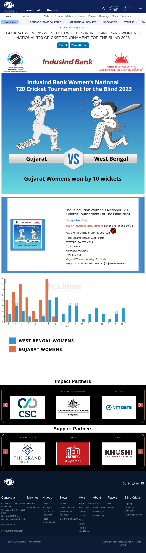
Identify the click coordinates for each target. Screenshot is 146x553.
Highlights (47, 507)
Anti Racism (98, 511)
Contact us (8, 497)
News (82, 16)
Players (92, 16)
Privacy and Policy (133, 515)
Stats (115, 16)
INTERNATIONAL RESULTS (82, 22)
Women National (79, 45)
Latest (46, 503)
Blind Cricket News (69, 519)
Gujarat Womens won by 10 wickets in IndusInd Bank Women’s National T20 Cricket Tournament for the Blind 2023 (73, 33)
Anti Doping (98, 515)
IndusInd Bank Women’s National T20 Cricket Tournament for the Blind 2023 (98, 212)
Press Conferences (49, 520)
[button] (10, 22)
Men (109, 503)
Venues (82, 511)
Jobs (81, 520)
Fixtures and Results (65, 16)
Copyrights (130, 503)
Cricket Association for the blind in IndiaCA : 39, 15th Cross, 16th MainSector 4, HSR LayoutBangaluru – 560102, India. (13, 511)
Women (111, 507)
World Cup (84, 507)
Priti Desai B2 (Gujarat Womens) (107, 263)
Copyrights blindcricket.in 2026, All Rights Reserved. (121, 543)
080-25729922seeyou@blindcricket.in (12, 527)
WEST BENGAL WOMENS (79, 242)
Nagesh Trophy (86, 503)
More (82, 497)
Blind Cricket (133, 497)
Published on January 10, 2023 (73, 27)
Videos (48, 16)
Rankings (104, 16)
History (96, 503)
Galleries (83, 515)
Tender (82, 524)
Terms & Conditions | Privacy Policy (24, 542)
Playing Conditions (84, 529)
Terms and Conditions (129, 509)
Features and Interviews (49, 513)
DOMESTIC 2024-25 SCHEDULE (45, 22)
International (33, 507)
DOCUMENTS (110, 22)
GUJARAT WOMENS (77, 250)
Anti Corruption (100, 507)
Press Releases (67, 507)
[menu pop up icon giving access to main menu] (140, 8)
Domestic (31, 503)
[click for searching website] (104, 8)
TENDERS (129, 22)
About (97, 497)
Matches (32, 497)
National (63, 45)
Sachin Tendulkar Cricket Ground (85, 226)
